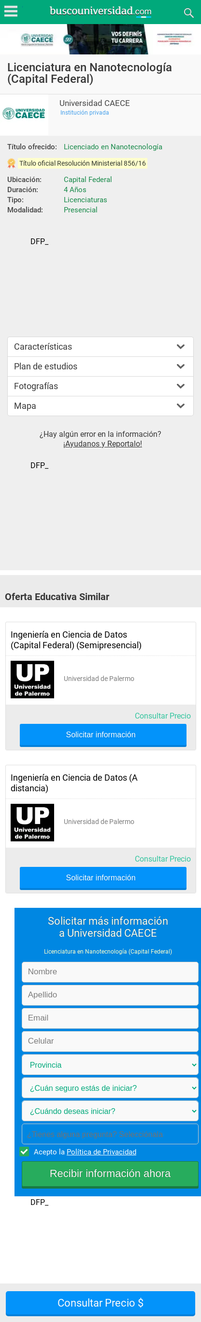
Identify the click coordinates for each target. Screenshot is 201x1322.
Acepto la (83, 1151)
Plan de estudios (45, 366)
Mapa (25, 406)
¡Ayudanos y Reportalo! (102, 443)
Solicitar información (100, 735)
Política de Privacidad (101, 1152)
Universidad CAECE (94, 103)
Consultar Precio (163, 715)
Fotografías (36, 386)
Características (43, 346)
